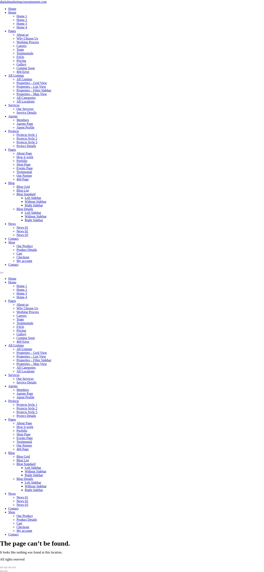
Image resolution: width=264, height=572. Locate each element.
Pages (12, 31)
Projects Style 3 (26, 142)
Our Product (24, 246)
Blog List (22, 190)
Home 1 (21, 16)
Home (12, 9)
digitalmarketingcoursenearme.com (23, 2)
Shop (11, 242)
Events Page (24, 168)
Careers (21, 46)
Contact (13, 238)
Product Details (26, 249)
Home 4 (21, 27)
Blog (11, 183)
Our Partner (24, 175)
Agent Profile (25, 127)
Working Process (27, 42)
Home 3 (21, 23)
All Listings (16, 75)
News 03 (22, 235)
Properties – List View (31, 86)
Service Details (26, 112)
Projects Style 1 (26, 135)
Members (22, 120)
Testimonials (24, 53)
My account (24, 261)
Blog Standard (25, 194)
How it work (24, 157)
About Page (24, 153)
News (12, 224)
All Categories (26, 97)
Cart (19, 253)
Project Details (26, 146)
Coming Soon (25, 68)
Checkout (22, 257)
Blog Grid (23, 186)
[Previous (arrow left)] (1, 571)
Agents (13, 116)
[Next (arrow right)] (5, 571)
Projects (13, 131)
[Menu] (1, 272)
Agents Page (24, 123)
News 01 (22, 227)
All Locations (25, 101)
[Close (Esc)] (14, 567)
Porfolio (21, 161)
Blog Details (24, 209)
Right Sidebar (34, 205)
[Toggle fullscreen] (5, 567)
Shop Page (23, 164)
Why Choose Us (27, 38)
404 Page (22, 179)
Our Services (25, 109)
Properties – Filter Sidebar (33, 90)
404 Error (22, 72)
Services (13, 105)
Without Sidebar (35, 201)
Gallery (21, 64)
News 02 (22, 231)
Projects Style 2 (26, 138)
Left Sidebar (33, 198)
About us (22, 34)
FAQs (20, 57)
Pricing (21, 60)
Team (20, 49)
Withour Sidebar (36, 216)
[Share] (10, 567)
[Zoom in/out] (1, 567)
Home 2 (21, 20)
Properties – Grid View (31, 83)
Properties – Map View (31, 94)
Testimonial (24, 172)
